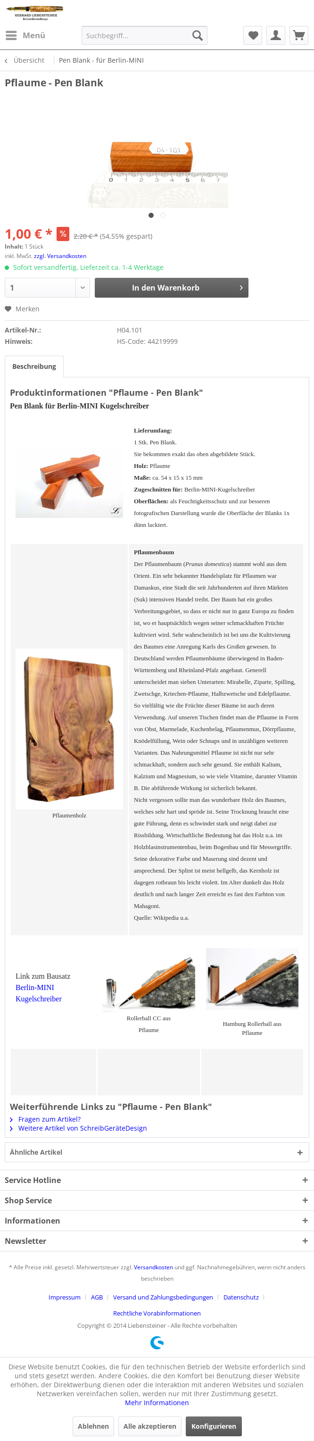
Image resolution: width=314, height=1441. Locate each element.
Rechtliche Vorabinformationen (157, 1313)
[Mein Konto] (275, 35)
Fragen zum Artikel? (45, 1119)
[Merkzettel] (252, 35)
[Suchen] (197, 35)
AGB (97, 1297)
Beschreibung (34, 366)
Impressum (65, 1297)
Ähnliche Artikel (36, 1152)
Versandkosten (153, 1267)
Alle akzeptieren (150, 1426)
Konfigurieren (213, 1426)
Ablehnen (93, 1426)
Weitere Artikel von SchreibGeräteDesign (78, 1128)
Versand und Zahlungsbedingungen (163, 1297)
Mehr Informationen (157, 1402)
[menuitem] (25, 35)
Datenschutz (241, 1297)
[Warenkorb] (298, 35)
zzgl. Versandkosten (60, 256)
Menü (25, 34)
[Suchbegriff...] (144, 35)
